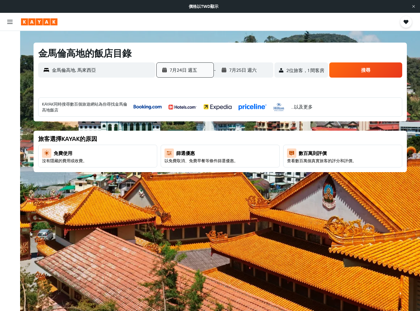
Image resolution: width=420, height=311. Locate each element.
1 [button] (211, 124)
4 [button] (253, 124)
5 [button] (169, 138)
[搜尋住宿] (10, 52)
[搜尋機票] (10, 40)
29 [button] (211, 181)
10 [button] (239, 138)
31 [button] (239, 181)
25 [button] (253, 167)
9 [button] (225, 138)
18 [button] (253, 153)
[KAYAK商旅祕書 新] (10, 117)
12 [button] (169, 153)
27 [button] (183, 181)
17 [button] (239, 153)
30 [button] (225, 181)
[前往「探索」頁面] (10, 93)
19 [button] (169, 167)
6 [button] (183, 138)
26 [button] (169, 181)
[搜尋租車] (10, 64)
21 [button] (197, 167)
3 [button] (239, 124)
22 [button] (211, 167)
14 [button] (197, 153)
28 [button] (197, 181)
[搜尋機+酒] (10, 76)
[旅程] (10, 134)
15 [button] (211, 153)
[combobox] (102, 70)
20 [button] (183, 167)
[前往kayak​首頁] (39, 21)
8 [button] (211, 138)
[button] (413, 6)
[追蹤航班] (10, 105)
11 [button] (253, 138)
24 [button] (239, 167)
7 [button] (197, 138)
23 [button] (225, 167)
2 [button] (225, 124)
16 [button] (225, 153)
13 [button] (183, 153)
